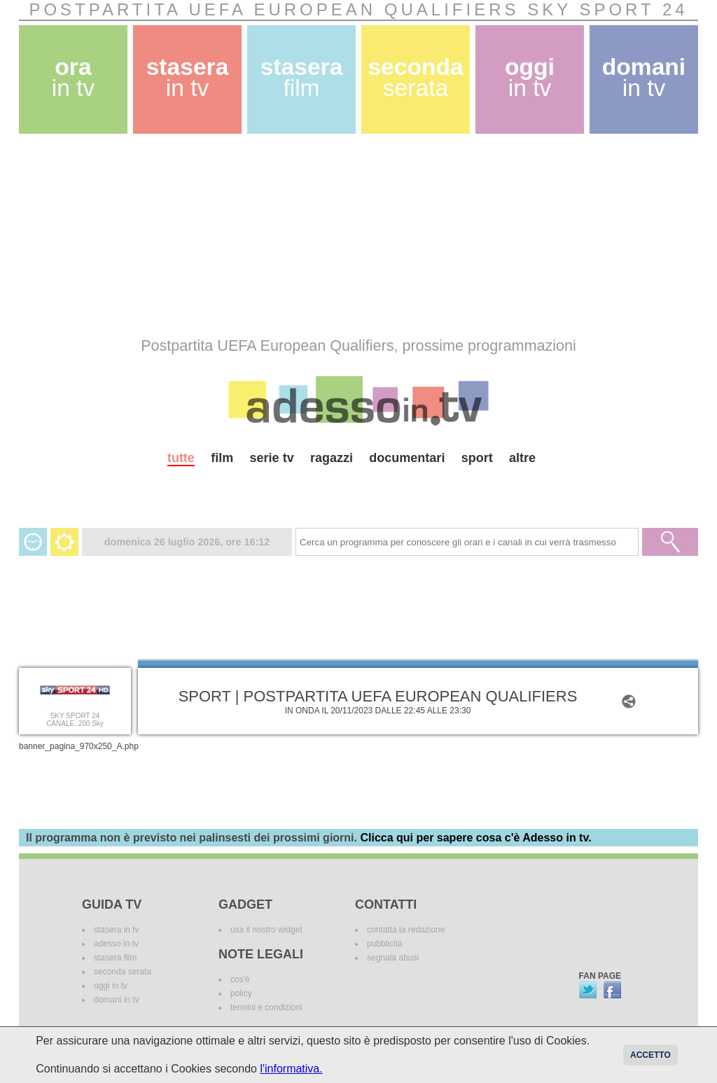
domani (643, 77)
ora (73, 77)
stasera (187, 77)
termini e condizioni (266, 1007)
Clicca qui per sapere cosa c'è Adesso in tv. (475, 838)
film (222, 458)
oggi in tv (110, 986)
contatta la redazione (406, 930)
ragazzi (331, 458)
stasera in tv (116, 930)
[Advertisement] (358, 235)
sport (477, 458)
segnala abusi (393, 958)
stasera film (115, 958)
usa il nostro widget (266, 930)
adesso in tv (116, 944)
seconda (415, 77)
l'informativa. (291, 1069)
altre (522, 458)
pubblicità (385, 944)
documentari (407, 458)
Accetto (650, 1055)
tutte (181, 458)
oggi (530, 77)
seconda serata (122, 972)
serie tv (272, 458)
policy (241, 993)
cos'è (240, 979)
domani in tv (116, 1000)
